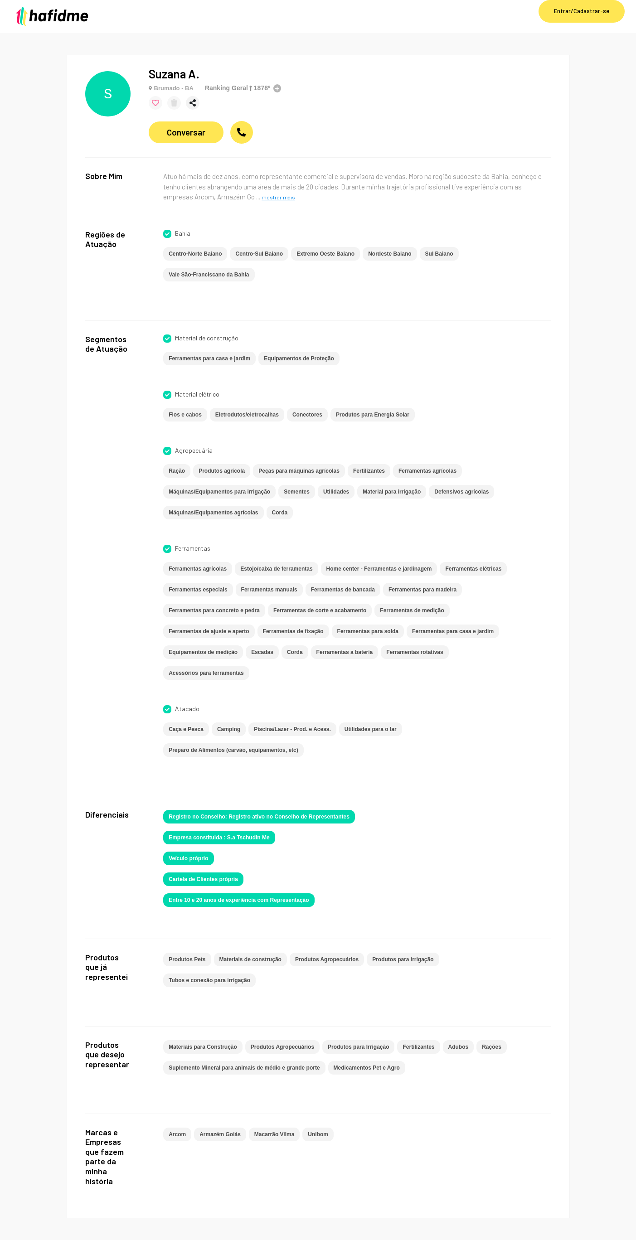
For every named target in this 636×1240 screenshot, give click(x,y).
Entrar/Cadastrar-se (581, 11)
